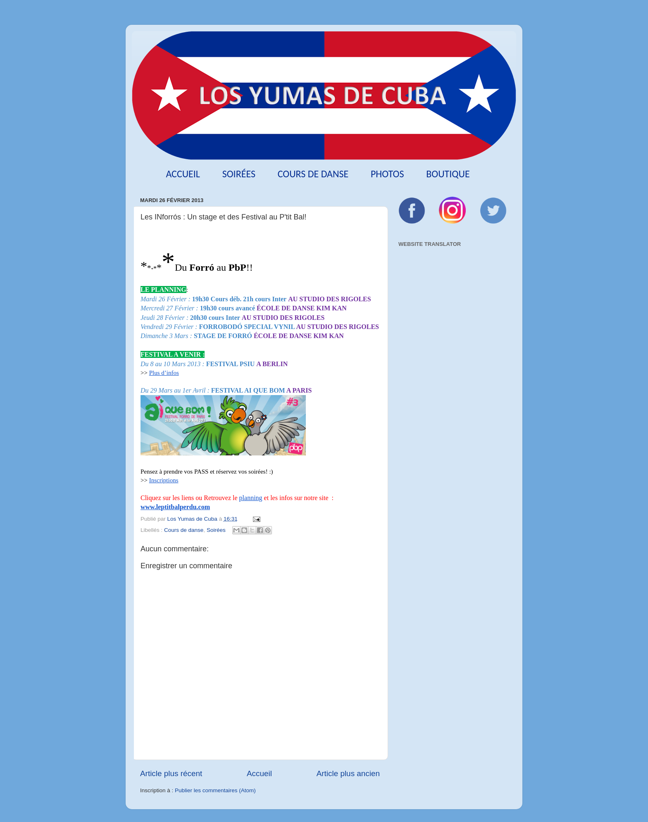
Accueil (183, 174)
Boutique (447, 174)
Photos (387, 174)
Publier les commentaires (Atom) (215, 790)
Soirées (238, 174)
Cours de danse (313, 174)
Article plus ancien (348, 773)
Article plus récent (171, 773)
